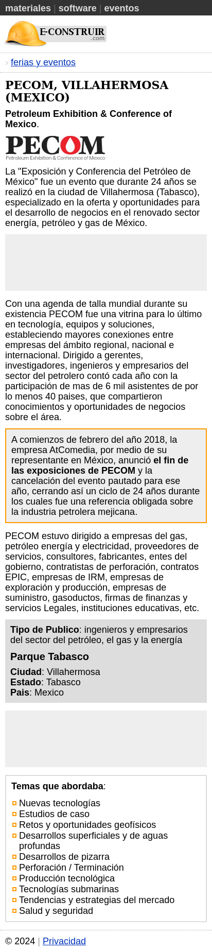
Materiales (28, 8)
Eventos (121, 8)
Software (78, 8)
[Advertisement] (106, 262)
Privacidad (64, 941)
